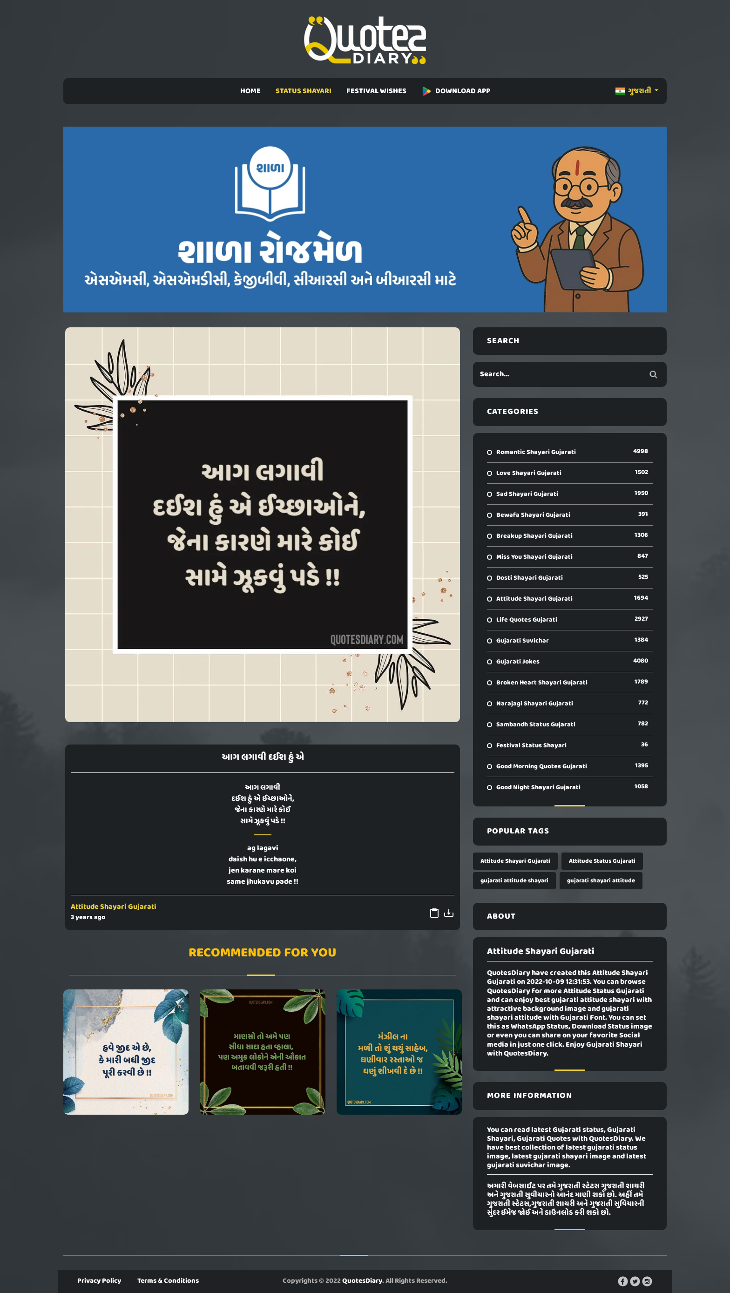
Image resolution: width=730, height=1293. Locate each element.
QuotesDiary (362, 1280)
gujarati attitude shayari (514, 881)
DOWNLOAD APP (455, 91)
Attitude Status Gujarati (602, 861)
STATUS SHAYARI (303, 91)
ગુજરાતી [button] (634, 91)
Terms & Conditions (168, 1280)
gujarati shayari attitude (601, 881)
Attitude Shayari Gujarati (113, 907)
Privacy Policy (99, 1280)
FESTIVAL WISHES (376, 91)
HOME (250, 91)
